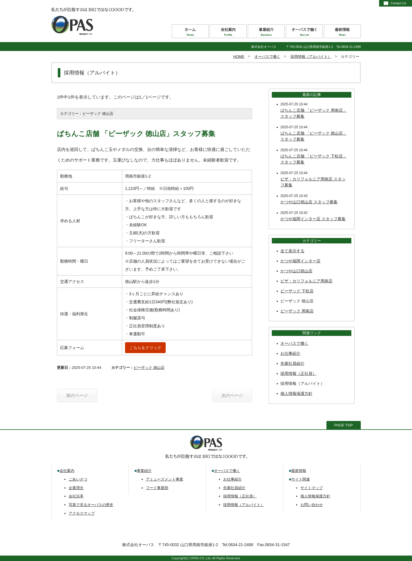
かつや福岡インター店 (300, 261)
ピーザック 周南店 (297, 311)
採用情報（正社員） (298, 373)
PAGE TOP (343, 425)
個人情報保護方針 (296, 393)
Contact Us (398, 3)
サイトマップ (311, 488)
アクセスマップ (82, 513)
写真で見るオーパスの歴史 (91, 505)
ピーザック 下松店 (297, 291)
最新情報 (298, 471)
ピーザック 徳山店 (149, 367)
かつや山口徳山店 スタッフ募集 (309, 202)
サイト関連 (300, 479)
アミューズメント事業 (164, 479)
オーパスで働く (267, 56)
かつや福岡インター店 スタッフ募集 (313, 218)
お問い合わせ (311, 505)
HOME (238, 56)
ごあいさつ (78, 479)
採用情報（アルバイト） (310, 56)
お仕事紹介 (290, 353)
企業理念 (76, 488)
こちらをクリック (145, 347)
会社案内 (67, 471)
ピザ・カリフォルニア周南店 (306, 281)
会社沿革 (76, 496)
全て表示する (292, 251)
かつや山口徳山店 (296, 271)
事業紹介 (144, 471)
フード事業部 (157, 488)
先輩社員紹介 (292, 363)
